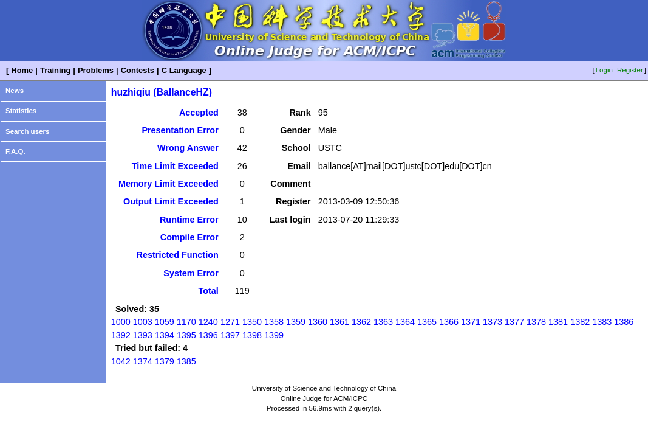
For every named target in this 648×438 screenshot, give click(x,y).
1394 (164, 335)
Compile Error (189, 237)
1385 (186, 361)
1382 (580, 322)
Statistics (20, 110)
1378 (536, 322)
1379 (164, 361)
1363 (383, 322)
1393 (142, 335)
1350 (252, 322)
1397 (230, 335)
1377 (514, 322)
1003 (142, 322)
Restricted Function (178, 255)
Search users (27, 131)
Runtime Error (189, 219)
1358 (274, 322)
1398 (252, 335)
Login (604, 70)
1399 (274, 335)
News (14, 90)
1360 (317, 322)
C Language (184, 70)
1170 (186, 322)
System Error (190, 273)
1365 (427, 322)
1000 (121, 322)
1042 (121, 361)
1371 (470, 322)
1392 (121, 335)
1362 (361, 322)
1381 (558, 322)
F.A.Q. (15, 151)
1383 (602, 322)
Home (22, 70)
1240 (208, 322)
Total (208, 291)
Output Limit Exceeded (171, 201)
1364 (405, 322)
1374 (142, 361)
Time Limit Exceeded (175, 166)
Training (55, 70)
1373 (492, 322)
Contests (137, 70)
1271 (230, 322)
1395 (186, 335)
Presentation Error (180, 130)
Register (630, 70)
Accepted (199, 112)
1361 (339, 322)
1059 (164, 322)
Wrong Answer (188, 148)
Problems (96, 70)
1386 (623, 322)
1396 (208, 335)
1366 (449, 322)
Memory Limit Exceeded (168, 184)
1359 (295, 322)
